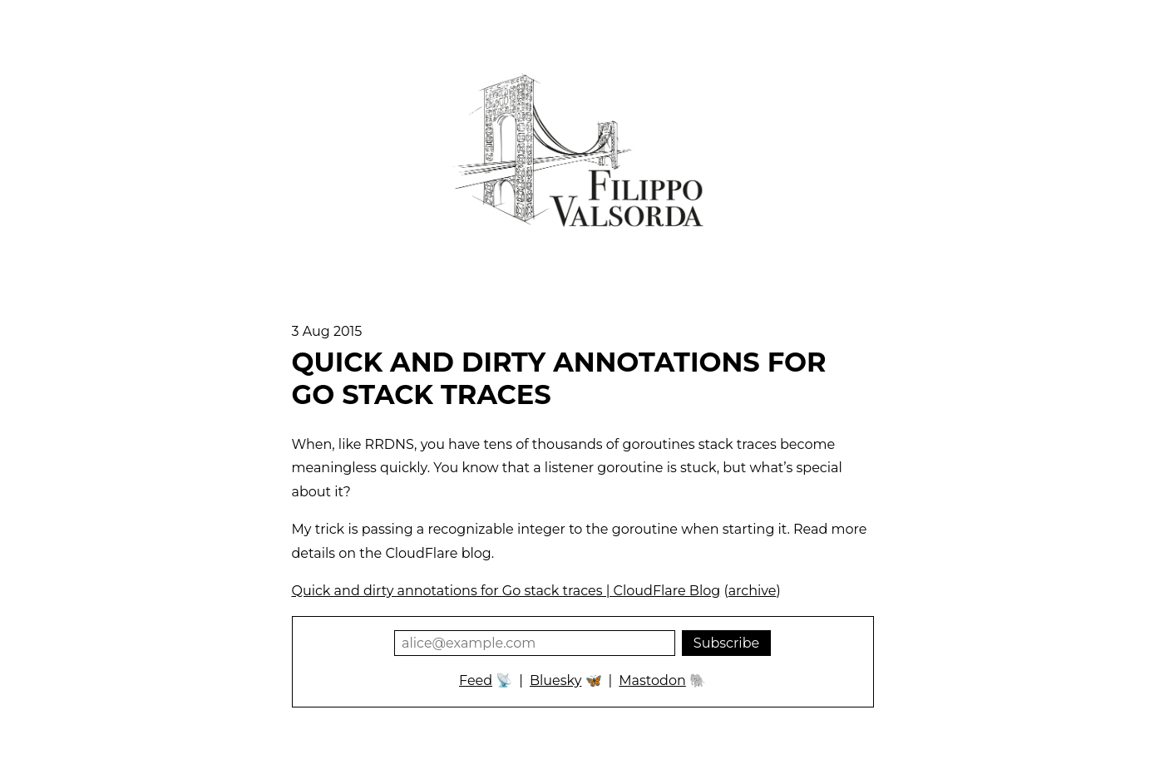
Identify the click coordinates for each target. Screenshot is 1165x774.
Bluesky (555, 680)
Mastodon (652, 680)
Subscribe (726, 643)
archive (752, 591)
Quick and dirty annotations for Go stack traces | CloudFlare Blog (506, 591)
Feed (475, 680)
